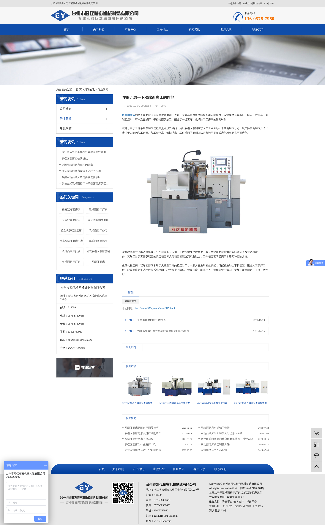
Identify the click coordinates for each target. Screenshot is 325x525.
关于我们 (98, 29)
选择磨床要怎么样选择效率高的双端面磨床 (86, 152)
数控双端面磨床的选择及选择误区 (81, 177)
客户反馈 (226, 29)
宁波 (243, 506)
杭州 (237, 506)
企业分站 (247, 3)
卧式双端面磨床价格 (98, 251)
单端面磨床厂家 (71, 261)
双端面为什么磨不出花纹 (139, 439)
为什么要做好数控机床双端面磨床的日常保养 (163, 331)
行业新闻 (103, 89)
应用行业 (162, 29)
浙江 (231, 506)
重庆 (217, 510)
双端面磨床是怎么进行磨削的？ (143, 433)
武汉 (260, 506)
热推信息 (236, 3)
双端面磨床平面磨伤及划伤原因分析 (222, 433)
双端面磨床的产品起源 (214, 450)
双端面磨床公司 (98, 230)
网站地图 (257, 3)
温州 (249, 506)
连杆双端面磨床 (71, 209)
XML (271, 3)
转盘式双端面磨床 (71, 230)
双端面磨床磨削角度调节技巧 (142, 427)
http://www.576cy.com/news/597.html (155, 308)
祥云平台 (227, 501)
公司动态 (66, 108)
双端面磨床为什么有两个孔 (140, 444)
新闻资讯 (194, 29)
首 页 (79, 89)
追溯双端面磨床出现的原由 (77, 164)
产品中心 (130, 29)
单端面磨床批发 (98, 241)
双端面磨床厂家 (98, 209)
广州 (223, 510)
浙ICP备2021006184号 (252, 488)
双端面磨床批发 (71, 251)
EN (229, 3)
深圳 (211, 510)
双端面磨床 (98, 261)
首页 (67, 29)
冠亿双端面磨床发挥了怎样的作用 (81, 171)
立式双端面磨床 (71, 220)
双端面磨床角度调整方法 (215, 444)
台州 (225, 506)
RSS (266, 3)
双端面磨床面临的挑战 (75, 158)
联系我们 (258, 29)
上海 (254, 506)
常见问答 (66, 128)
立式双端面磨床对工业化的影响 (143, 450)
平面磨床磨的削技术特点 (151, 320)
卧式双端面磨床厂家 (71, 241)
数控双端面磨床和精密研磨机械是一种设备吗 (227, 439)
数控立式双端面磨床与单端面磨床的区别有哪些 (86, 183)
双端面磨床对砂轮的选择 (215, 427)
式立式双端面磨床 (98, 220)
